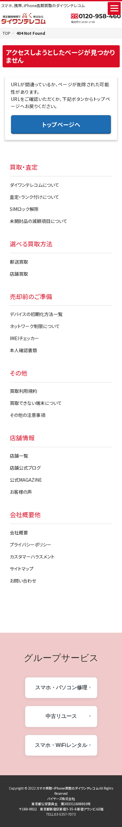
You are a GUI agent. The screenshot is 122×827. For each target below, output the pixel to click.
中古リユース (61, 716)
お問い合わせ (23, 580)
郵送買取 (19, 261)
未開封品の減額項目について (38, 221)
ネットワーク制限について (35, 326)
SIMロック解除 (24, 209)
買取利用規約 (23, 391)
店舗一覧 (19, 455)
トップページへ (61, 124)
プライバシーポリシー (30, 544)
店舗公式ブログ (25, 467)
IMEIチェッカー (24, 338)
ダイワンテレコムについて (34, 185)
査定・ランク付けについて (34, 197)
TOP (6, 33)
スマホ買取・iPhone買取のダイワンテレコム (67, 788)
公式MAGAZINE (26, 479)
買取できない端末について (36, 403)
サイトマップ (22, 568)
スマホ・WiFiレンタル (61, 745)
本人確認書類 (23, 350)
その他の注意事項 (27, 415)
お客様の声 (21, 492)
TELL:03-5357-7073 (61, 814)
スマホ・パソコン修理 (61, 687)
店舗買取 (19, 273)
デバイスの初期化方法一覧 (36, 314)
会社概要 (19, 532)
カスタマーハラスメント (32, 556)
